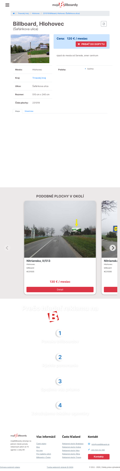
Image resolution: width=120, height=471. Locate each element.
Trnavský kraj (39, 78)
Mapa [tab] (17, 111)
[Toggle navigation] (7, 5)
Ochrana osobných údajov (10, 467)
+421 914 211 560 (98, 450)
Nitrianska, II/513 (38, 261)
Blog (38, 447)
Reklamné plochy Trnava (71, 457)
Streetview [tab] (29, 111)
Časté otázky (41, 444)
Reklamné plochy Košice (71, 447)
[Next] (113, 248)
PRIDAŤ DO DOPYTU (91, 44)
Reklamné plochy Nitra (71, 451)
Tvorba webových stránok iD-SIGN (60, 467)
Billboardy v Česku (43, 457)
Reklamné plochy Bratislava (72, 444)
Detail (60, 289)
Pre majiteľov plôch (43, 454)
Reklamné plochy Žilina (71, 454)
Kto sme (39, 451)
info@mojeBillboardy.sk (101, 444)
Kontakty (99, 456)
